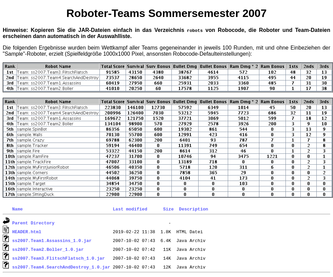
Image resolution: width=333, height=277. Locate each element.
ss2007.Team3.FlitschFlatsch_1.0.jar (58, 258)
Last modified (130, 209)
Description (193, 209)
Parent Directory (33, 223)
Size (168, 209)
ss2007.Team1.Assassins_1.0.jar (52, 240)
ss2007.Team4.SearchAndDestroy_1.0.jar (61, 267)
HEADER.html (26, 231)
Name (17, 209)
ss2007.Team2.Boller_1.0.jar (48, 249)
